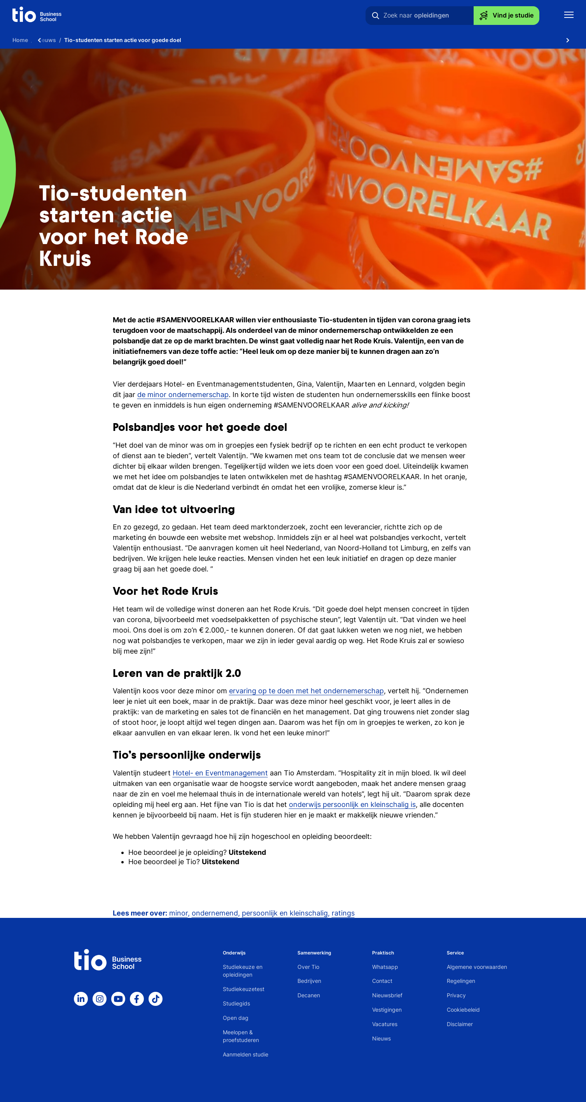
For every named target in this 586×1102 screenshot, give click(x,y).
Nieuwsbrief (387, 995)
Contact (382, 980)
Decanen (308, 995)
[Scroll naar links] (39, 40)
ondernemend (215, 913)
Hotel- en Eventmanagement (220, 773)
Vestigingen (387, 1009)
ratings (343, 913)
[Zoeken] (375, 16)
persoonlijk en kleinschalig (285, 913)
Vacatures (384, 1024)
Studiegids (236, 1003)
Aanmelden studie (245, 1054)
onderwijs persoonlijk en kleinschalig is (352, 804)
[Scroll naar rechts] (568, 40)
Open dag (235, 1017)
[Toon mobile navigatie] (569, 16)
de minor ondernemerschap (183, 394)
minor (178, 913)
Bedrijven (309, 980)
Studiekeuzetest (243, 989)
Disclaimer (460, 1024)
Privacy (456, 995)
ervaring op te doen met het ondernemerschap (306, 691)
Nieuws (381, 1038)
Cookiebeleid (463, 1009)
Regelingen (461, 980)
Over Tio (308, 966)
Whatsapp (385, 966)
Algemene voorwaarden (477, 966)
